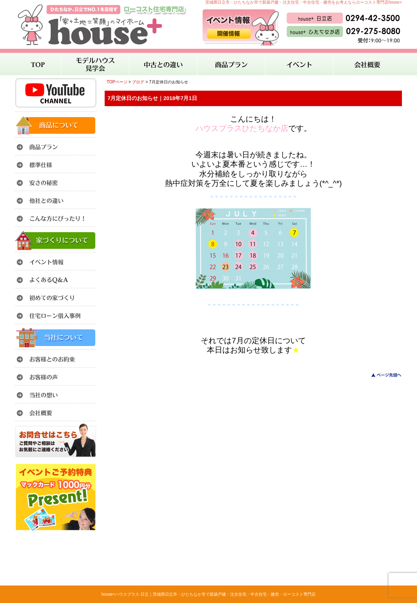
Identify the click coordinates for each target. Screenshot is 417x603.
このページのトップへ (381, 375)
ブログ (138, 82)
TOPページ (117, 82)
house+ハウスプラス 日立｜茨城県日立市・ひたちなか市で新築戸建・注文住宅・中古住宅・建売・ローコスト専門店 (208, 594)
